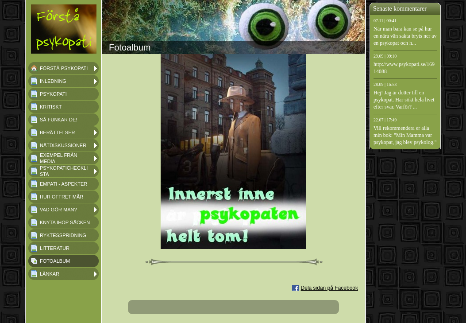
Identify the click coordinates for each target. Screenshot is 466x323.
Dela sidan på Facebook (329, 288)
